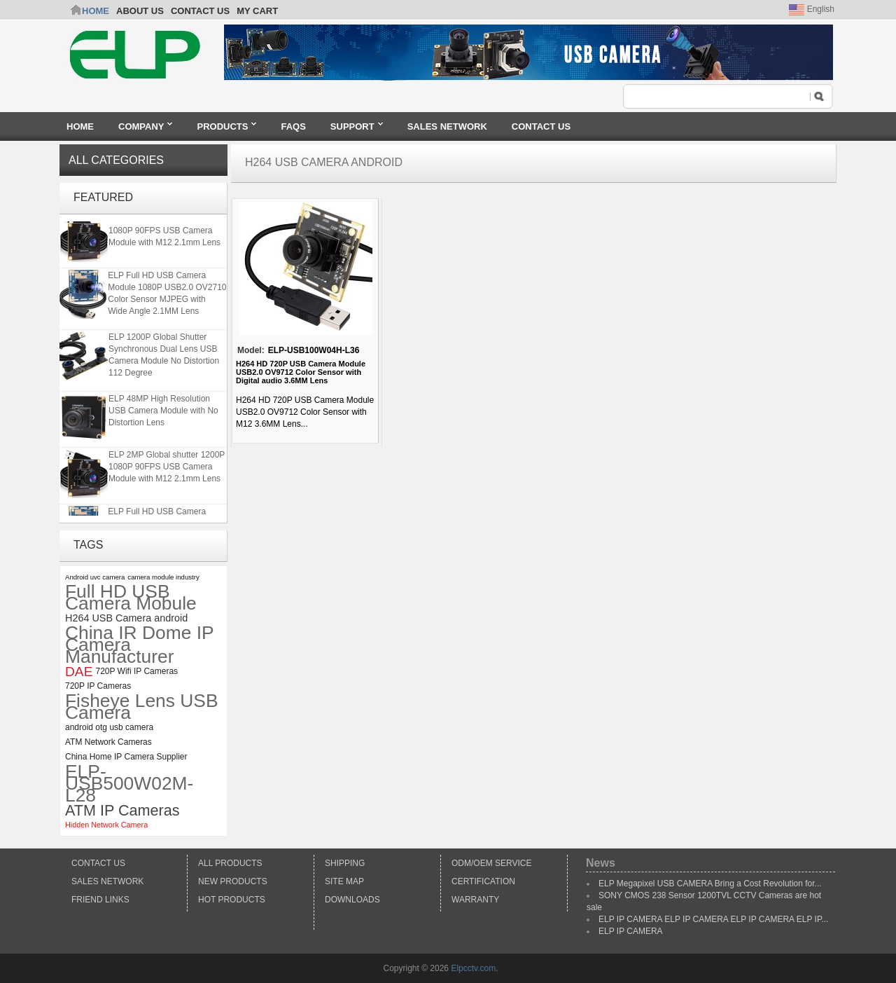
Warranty (475, 900)
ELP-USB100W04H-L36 (314, 350)
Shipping (345, 863)
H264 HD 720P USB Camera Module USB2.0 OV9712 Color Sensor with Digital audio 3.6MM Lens (300, 372)
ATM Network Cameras (108, 742)
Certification (483, 881)
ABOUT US (140, 11)
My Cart (257, 11)
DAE (78, 672)
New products (232, 881)
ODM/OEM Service (491, 863)
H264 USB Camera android (126, 618)
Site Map (344, 881)
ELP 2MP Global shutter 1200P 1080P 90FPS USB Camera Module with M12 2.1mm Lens (166, 232)
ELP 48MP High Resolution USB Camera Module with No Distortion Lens (163, 412)
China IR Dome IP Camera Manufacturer (139, 645)
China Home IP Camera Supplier (126, 757)
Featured (103, 197)
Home (95, 11)
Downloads (352, 900)
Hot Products (231, 900)
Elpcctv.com (473, 968)
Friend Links (100, 900)
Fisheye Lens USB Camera (141, 707)
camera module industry (163, 577)
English (811, 9)
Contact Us (98, 863)
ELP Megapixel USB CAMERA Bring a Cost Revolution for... (710, 883)
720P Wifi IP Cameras (136, 671)
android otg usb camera (109, 727)
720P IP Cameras (98, 686)
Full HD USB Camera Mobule (131, 598)
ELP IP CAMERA (630, 931)
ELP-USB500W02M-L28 (129, 784)
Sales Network (107, 881)
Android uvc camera (95, 577)
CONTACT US (200, 11)
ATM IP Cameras (122, 810)
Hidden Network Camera (106, 824)
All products (230, 863)
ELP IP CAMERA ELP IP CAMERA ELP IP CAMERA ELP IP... (713, 919)
